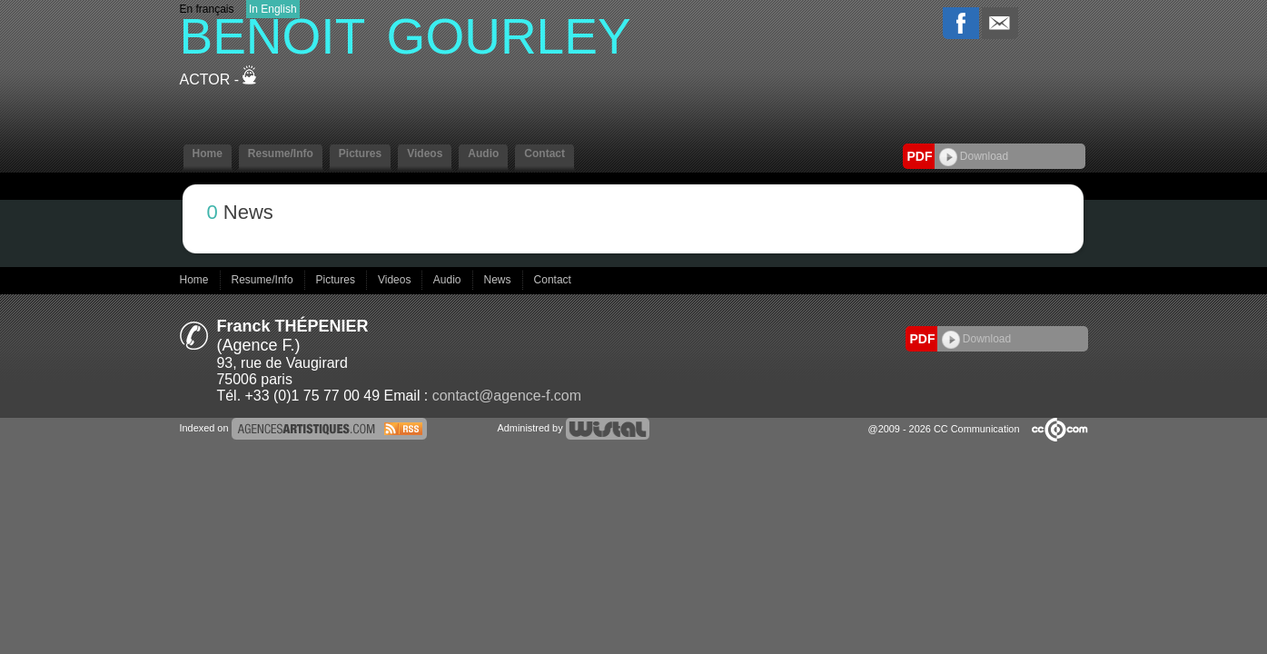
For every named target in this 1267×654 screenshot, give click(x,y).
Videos (424, 153)
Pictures (360, 153)
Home (208, 153)
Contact (544, 153)
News (499, 279)
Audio (483, 153)
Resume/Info (280, 153)
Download (974, 156)
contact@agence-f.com (506, 395)
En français (207, 9)
